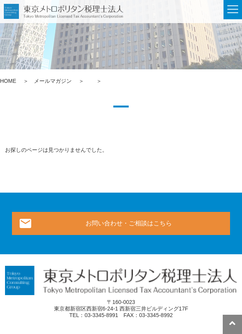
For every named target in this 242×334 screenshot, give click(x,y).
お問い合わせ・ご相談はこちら (129, 223)
